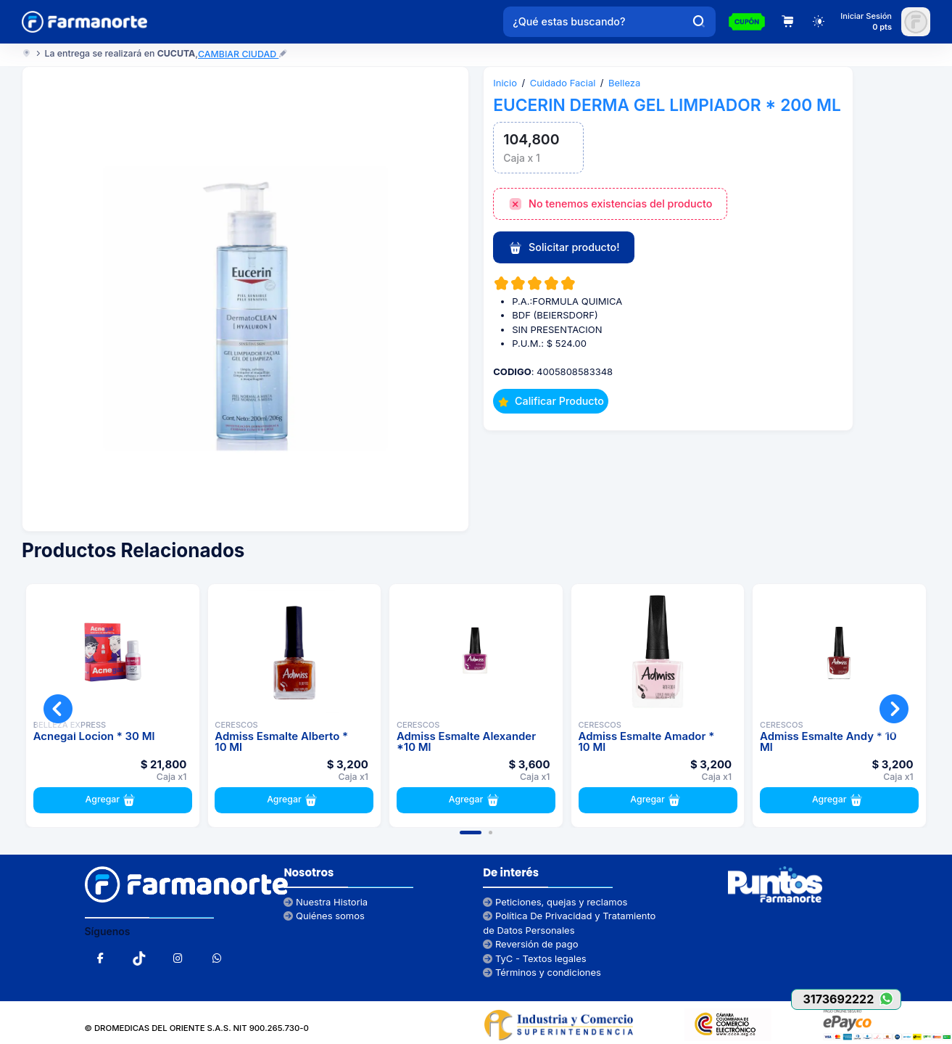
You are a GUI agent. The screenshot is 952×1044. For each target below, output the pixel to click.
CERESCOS (236, 725)
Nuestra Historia (325, 902)
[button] (470, 832)
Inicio (505, 83)
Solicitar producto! (564, 248)
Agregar (113, 800)
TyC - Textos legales (534, 958)
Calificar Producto (551, 401)
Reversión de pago (530, 944)
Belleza (624, 83)
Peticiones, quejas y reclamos (555, 902)
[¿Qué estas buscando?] (593, 22)
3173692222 (851, 999)
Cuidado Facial (563, 83)
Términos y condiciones (542, 972)
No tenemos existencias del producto (610, 204)
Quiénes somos (324, 915)
